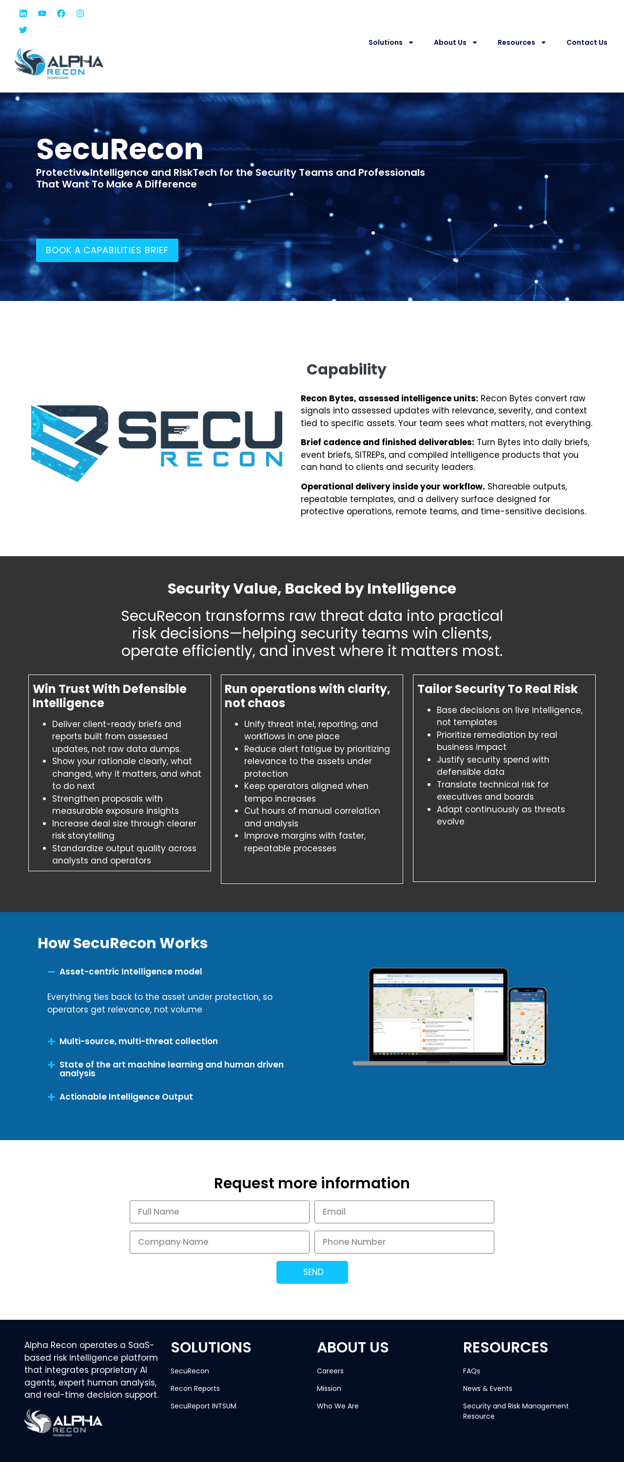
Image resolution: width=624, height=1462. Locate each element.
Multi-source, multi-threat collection (138, 1041)
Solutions (391, 42)
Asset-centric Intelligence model (130, 971)
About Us (456, 42)
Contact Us (586, 42)
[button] (167, 972)
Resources (522, 42)
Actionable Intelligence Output (126, 1097)
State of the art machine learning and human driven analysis (171, 1069)
